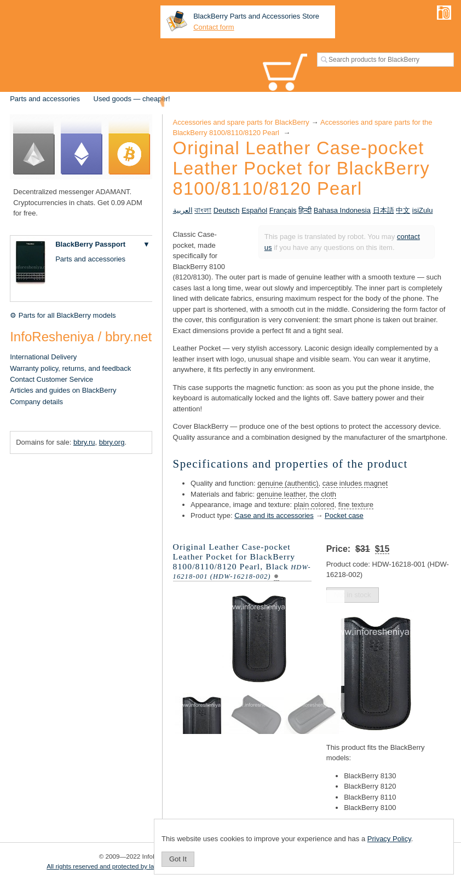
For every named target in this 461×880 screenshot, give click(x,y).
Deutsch (227, 210)
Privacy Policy (389, 839)
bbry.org (112, 442)
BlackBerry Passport (90, 244)
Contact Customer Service (51, 379)
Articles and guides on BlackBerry (63, 390)
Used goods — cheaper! (132, 99)
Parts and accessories (45, 99)
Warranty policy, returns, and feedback (70, 368)
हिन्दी (305, 210)
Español (254, 210)
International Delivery (43, 357)
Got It (178, 859)
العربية (183, 210)
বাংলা (202, 210)
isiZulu (422, 210)
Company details (36, 402)
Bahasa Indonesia (342, 210)
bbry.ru (84, 442)
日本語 (383, 210)
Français (283, 210)
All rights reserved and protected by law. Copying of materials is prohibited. (152, 866)
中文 (403, 210)
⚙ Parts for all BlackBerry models (63, 315)
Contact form (213, 27)
